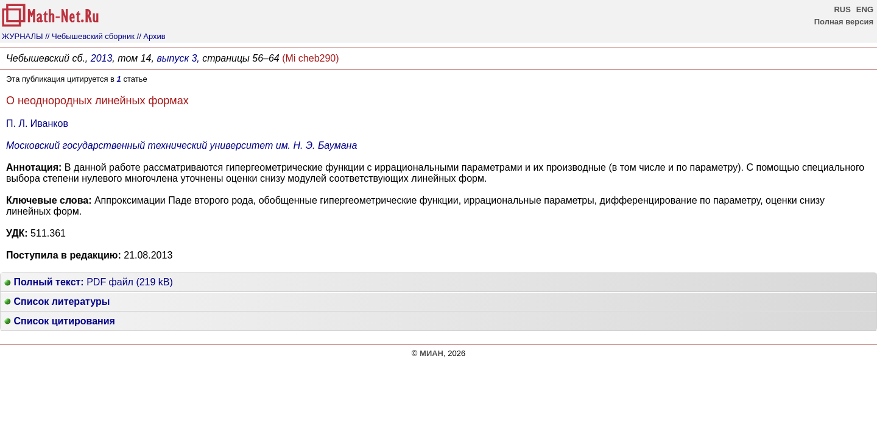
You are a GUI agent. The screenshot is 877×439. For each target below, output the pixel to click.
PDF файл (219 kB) (88, 282)
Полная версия (843, 21)
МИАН (431, 353)
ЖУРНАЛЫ (22, 36)
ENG (864, 9)
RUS (842, 9)
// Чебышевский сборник (90, 36)
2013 (102, 58)
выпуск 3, (178, 58)
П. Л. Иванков (37, 123)
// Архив (151, 36)
